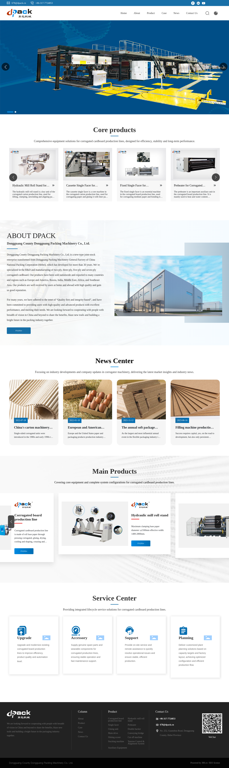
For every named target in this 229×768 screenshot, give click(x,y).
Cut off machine (135, 737)
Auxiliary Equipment (117, 748)
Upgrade (24, 638)
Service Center (114, 598)
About (80, 719)
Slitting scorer (114, 737)
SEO (211, 763)
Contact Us (83, 736)
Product (81, 723)
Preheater (132, 725)
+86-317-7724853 (44, 3)
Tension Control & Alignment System (136, 742)
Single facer (113, 725)
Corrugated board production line (28, 517)
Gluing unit (113, 729)
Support (131, 638)
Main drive (113, 733)
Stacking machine (116, 741)
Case (80, 727)
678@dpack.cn (19, 3)
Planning (186, 638)
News (80, 732)
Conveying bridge (136, 733)
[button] (223, 67)
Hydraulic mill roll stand (149, 515)
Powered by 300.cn (199, 763)
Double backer (134, 729)
